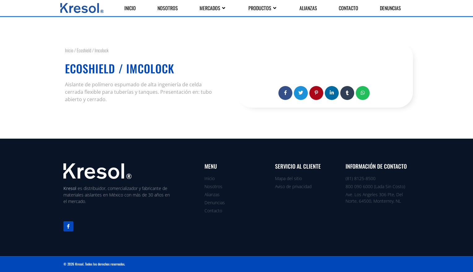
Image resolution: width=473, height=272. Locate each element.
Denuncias (390, 8)
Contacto (348, 8)
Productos (263, 8)
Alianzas (308, 8)
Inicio (130, 8)
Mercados (213, 8)
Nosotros (167, 8)
